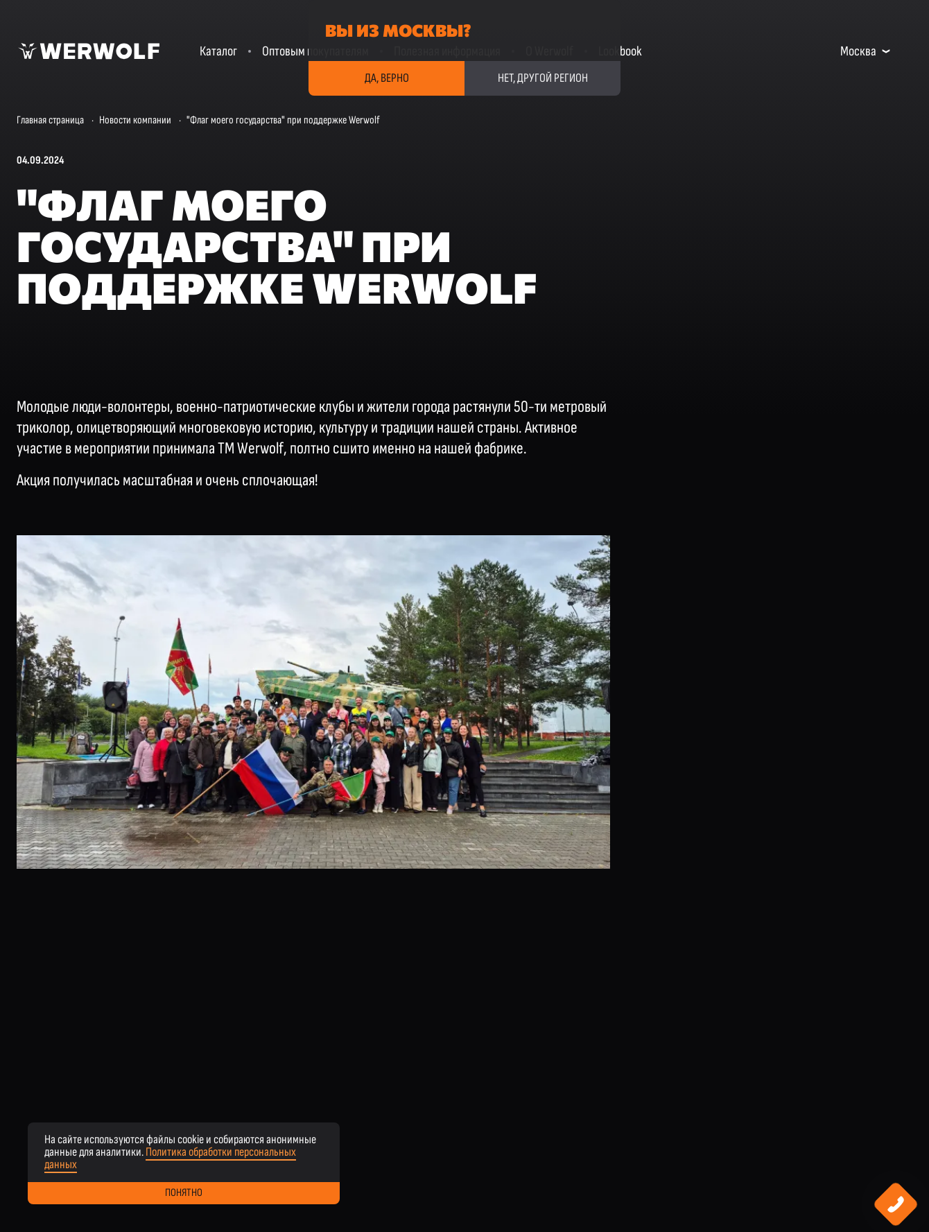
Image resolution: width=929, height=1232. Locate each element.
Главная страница (50, 120)
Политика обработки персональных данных (170, 1158)
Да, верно (387, 78)
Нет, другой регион (543, 78)
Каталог (218, 51)
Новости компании (135, 120)
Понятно (183, 1192)
